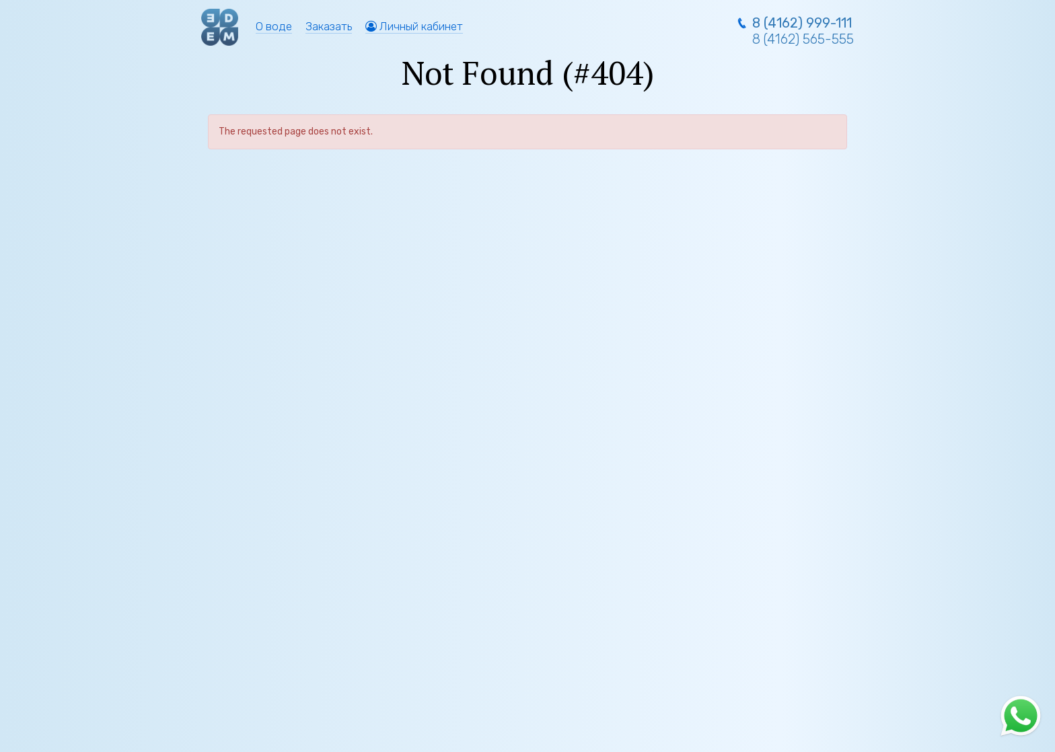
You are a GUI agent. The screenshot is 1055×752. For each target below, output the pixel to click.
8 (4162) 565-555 (803, 39)
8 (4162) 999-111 (802, 23)
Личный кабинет (414, 26)
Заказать (328, 26)
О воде (274, 26)
